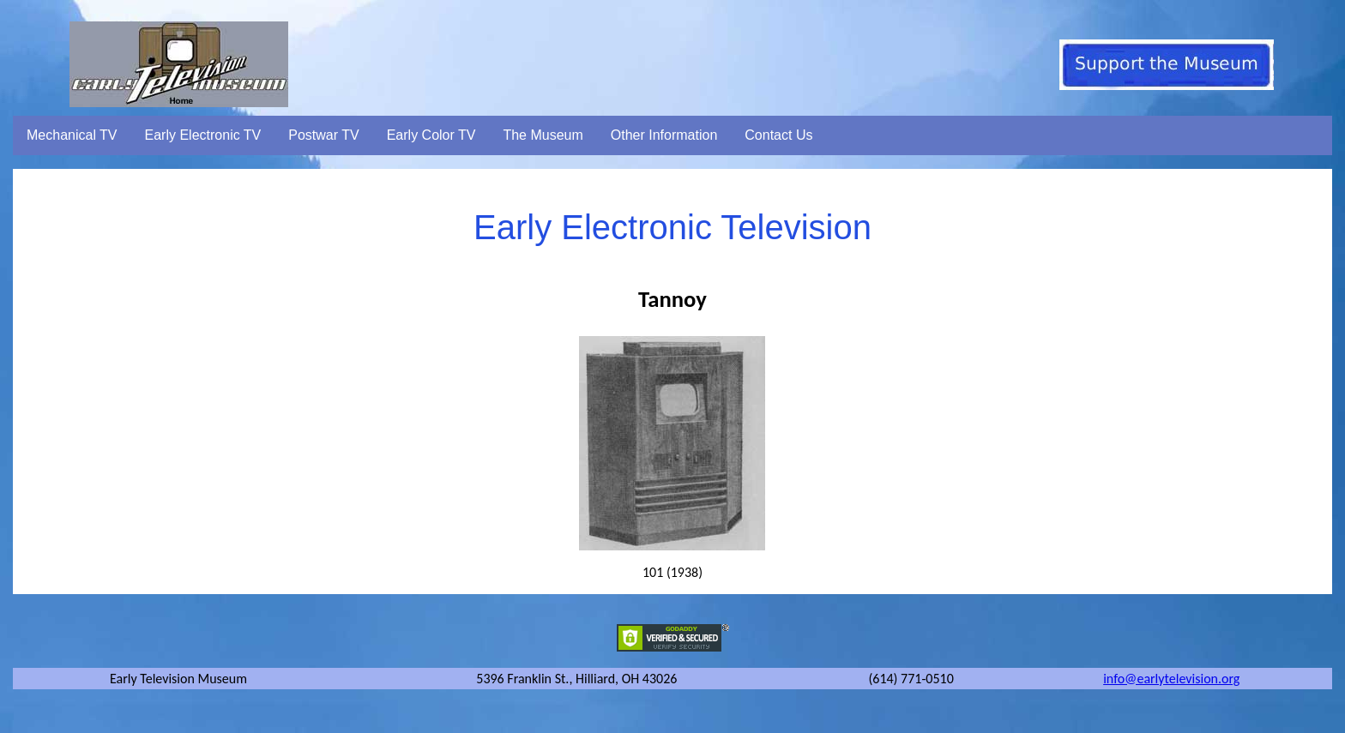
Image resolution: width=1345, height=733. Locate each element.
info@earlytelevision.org (1171, 678)
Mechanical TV (72, 135)
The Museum (542, 135)
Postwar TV (323, 135)
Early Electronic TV (203, 135)
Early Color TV (431, 135)
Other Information (664, 135)
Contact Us (778, 135)
